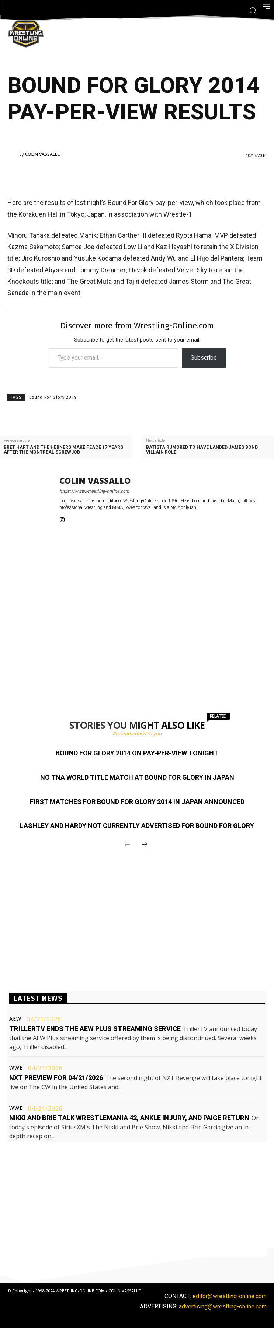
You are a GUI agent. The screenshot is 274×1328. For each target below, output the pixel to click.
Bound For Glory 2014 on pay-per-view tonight (137, 753)
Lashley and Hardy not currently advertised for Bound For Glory (137, 825)
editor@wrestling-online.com (230, 1296)
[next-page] (144, 845)
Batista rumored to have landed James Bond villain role (202, 450)
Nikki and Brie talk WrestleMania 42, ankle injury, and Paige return (129, 1118)
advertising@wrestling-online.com (223, 1306)
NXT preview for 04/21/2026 (56, 1077)
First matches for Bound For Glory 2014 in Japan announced (137, 801)
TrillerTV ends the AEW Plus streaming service (95, 1028)
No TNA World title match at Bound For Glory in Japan (137, 777)
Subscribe (204, 357)
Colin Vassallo (43, 154)
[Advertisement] (127, 176)
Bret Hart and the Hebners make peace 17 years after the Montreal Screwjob (63, 450)
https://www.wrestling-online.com (94, 491)
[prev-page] (127, 845)
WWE (16, 1067)
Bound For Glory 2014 (52, 397)
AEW (15, 1018)
